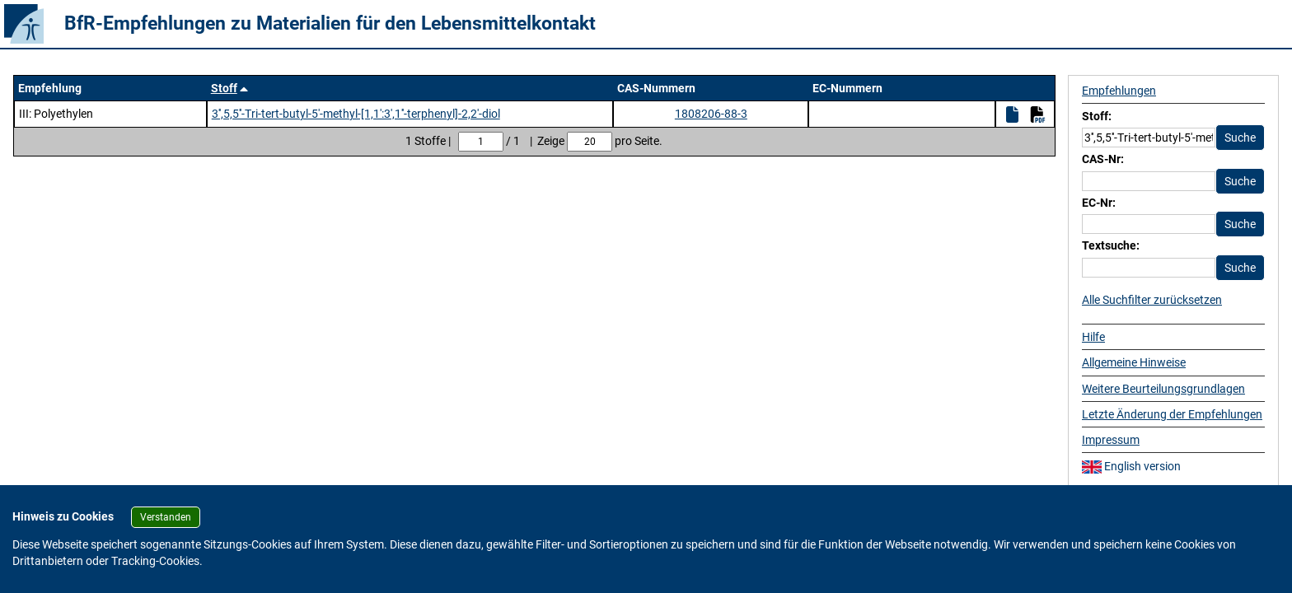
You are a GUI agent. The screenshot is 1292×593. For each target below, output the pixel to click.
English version (1131, 466)
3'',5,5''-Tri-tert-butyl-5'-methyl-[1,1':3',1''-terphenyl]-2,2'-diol (356, 113)
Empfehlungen (1119, 90)
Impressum (1111, 439)
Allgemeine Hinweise (1134, 362)
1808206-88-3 (711, 113)
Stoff (224, 88)
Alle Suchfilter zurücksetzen (1152, 299)
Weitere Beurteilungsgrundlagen (1163, 388)
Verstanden (165, 517)
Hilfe (1093, 336)
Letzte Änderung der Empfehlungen (1172, 414)
